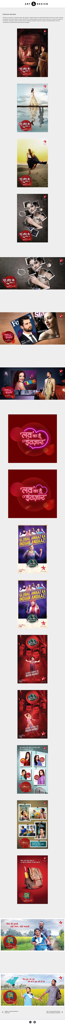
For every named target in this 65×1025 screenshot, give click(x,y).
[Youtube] (34, 1022)
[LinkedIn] (30, 1022)
